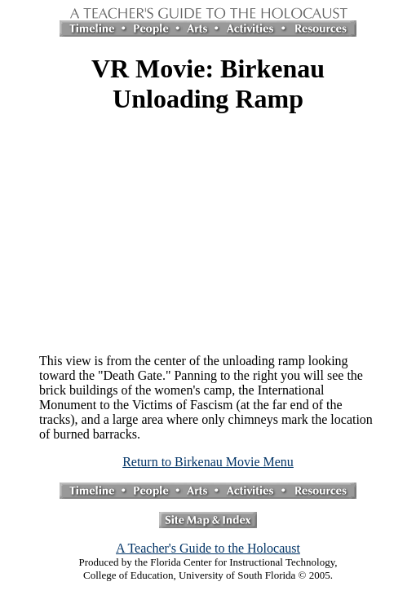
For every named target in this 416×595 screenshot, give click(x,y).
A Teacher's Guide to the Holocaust (208, 548)
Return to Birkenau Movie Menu (208, 462)
